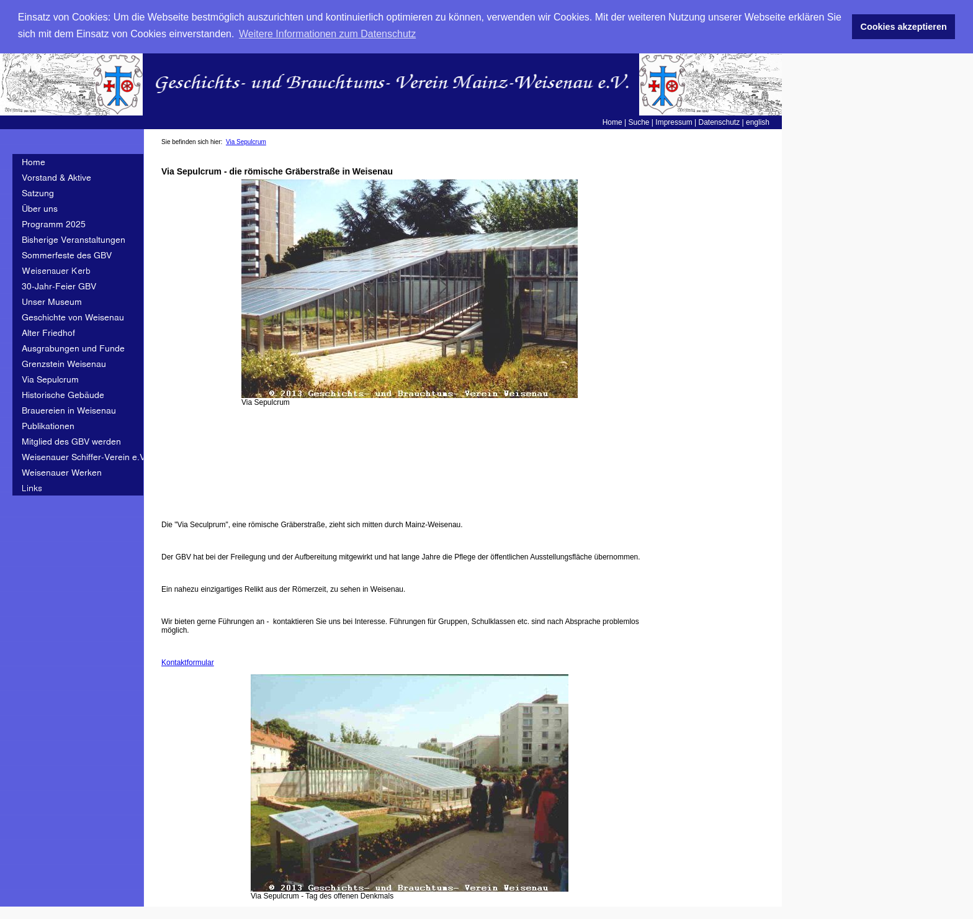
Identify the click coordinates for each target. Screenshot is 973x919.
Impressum (673, 121)
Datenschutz (719, 121)
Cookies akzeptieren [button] (904, 27)
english (757, 121)
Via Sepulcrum (246, 140)
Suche (639, 121)
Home (612, 121)
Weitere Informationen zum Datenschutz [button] (327, 34)
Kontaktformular (187, 661)
